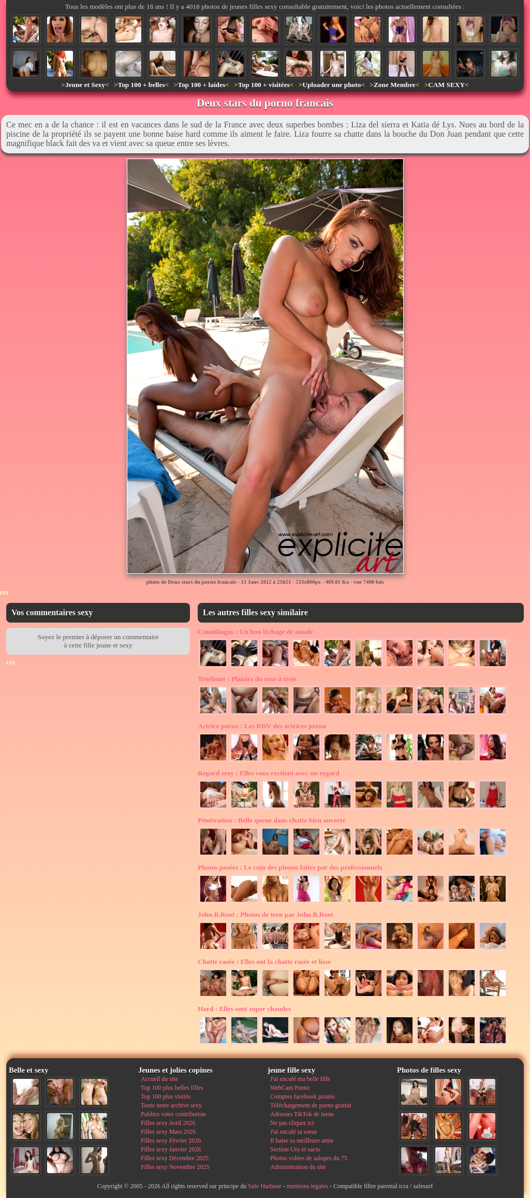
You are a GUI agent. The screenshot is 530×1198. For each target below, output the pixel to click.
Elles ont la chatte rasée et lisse (264, 961)
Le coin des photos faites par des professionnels (290, 867)
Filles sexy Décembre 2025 (175, 1158)
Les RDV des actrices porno (262, 726)
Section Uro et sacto (295, 1149)
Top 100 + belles (141, 85)
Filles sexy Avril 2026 (168, 1123)
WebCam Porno (290, 1087)
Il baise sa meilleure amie (302, 1140)
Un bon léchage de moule (255, 632)
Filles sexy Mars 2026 (168, 1131)
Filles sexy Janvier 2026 (171, 1149)
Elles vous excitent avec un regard (269, 773)
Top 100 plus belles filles (172, 1087)
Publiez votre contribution (173, 1114)
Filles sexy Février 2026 (171, 1140)
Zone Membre (395, 85)
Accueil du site (159, 1078)
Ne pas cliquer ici (292, 1123)
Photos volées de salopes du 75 (308, 1158)
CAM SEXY (446, 85)
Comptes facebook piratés (302, 1096)
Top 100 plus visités (165, 1096)
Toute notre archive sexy (171, 1105)
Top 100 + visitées (264, 85)
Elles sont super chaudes (244, 1009)
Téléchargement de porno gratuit (310, 1105)
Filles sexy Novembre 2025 (175, 1167)
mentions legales (307, 1186)
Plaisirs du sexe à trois (247, 679)
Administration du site (298, 1167)
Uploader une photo (331, 85)
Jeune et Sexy (85, 85)
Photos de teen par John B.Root (265, 914)
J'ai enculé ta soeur (293, 1131)
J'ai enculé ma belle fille (300, 1078)
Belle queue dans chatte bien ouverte (271, 820)
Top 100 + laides (201, 85)
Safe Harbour (264, 1186)
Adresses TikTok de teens (302, 1114)
